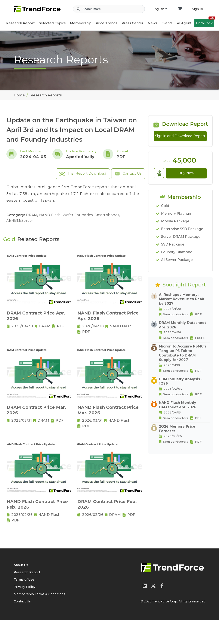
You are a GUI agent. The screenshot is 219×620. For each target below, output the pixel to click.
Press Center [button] (133, 23)
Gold (165, 206)
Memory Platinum (176, 213)
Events (167, 23)
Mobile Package (175, 221)
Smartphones (107, 215)
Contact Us (128, 173)
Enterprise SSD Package (182, 229)
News (152, 23)
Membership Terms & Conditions (39, 594)
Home (19, 95)
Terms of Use (24, 579)
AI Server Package (177, 260)
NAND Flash (50, 215)
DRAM (32, 215)
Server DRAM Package (180, 237)
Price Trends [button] (106, 23)
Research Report (20, 23)
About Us (21, 565)
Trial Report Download (82, 173)
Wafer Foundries (78, 215)
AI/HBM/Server (19, 221)
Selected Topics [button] (52, 23)
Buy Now (186, 173)
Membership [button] (81, 23)
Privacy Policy (24, 587)
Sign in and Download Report (180, 136)
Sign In (197, 9)
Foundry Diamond (176, 252)
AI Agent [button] (184, 23)
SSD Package (172, 244)
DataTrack (205, 22)
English (159, 9)
